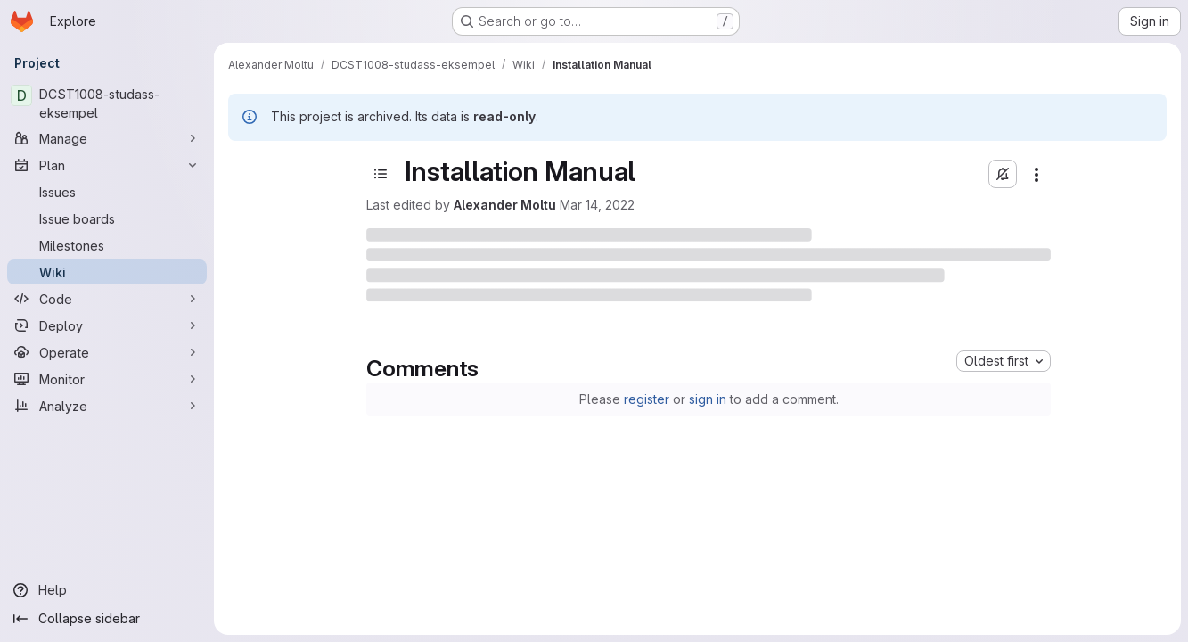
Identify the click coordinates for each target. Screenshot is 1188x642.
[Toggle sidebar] (380, 174)
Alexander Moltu (505, 204)
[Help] (107, 590)
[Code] (107, 298)
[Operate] (107, 352)
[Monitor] (107, 378)
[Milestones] (107, 245)
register (646, 399)
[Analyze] (107, 405)
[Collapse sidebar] (107, 618)
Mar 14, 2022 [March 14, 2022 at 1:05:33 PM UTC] (597, 204)
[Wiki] (107, 271)
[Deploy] (107, 325)
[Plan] (107, 164)
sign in (707, 399)
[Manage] (107, 138)
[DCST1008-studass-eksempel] (107, 103)
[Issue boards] (107, 218)
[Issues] (107, 191)
